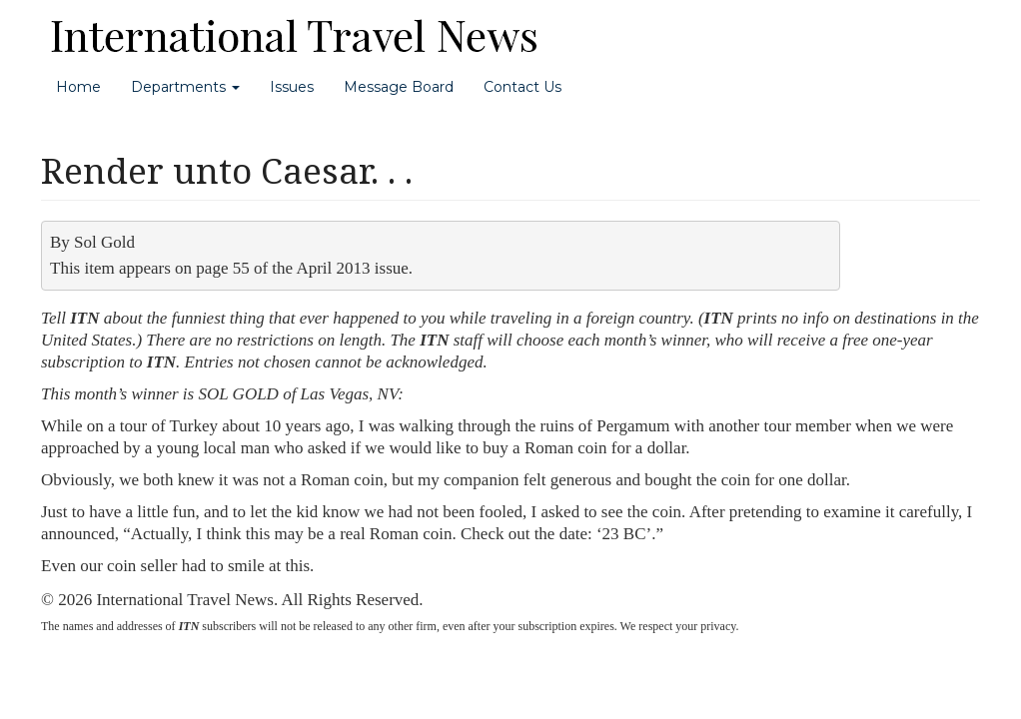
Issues (292, 87)
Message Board (399, 87)
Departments (185, 87)
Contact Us (522, 87)
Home (78, 87)
